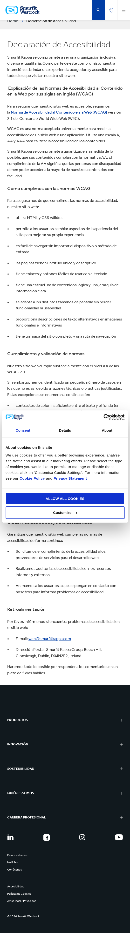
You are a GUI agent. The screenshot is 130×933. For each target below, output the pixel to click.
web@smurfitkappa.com (49, 638)
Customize (65, 513)
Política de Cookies (19, 893)
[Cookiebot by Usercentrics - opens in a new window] (103, 417)
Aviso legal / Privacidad (21, 901)
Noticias (12, 862)
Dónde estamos (17, 855)
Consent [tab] (23, 430)
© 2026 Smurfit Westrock (23, 916)
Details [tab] (65, 430)
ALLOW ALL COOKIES (65, 499)
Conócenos (14, 869)
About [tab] (107, 430)
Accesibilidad (15, 886)
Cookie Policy (32, 478)
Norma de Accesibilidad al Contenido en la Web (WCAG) (59, 112)
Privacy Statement (69, 478)
